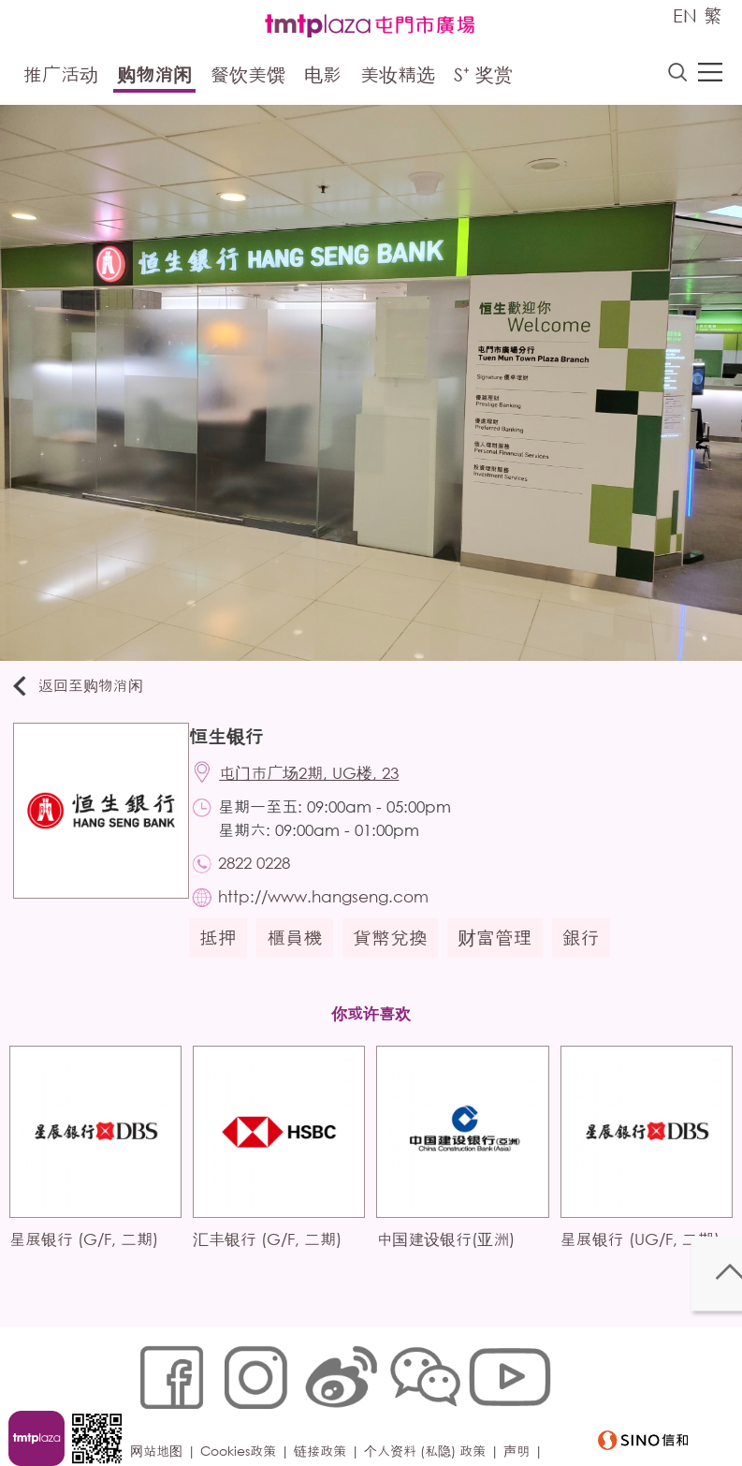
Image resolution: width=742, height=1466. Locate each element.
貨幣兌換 (399, 956)
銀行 (590, 956)
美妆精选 (397, 77)
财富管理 (504, 956)
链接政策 (327, 1406)
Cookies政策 (246, 1406)
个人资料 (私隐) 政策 (432, 1406)
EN (685, 15)
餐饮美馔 (248, 77)
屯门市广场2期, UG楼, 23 (322, 781)
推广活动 (60, 77)
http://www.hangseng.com (336, 913)
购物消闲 (154, 77)
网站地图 (164, 1406)
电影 (323, 77)
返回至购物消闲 (88, 689)
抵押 (227, 956)
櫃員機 (304, 956)
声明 (524, 1406)
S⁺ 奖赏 (483, 77)
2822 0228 (267, 876)
